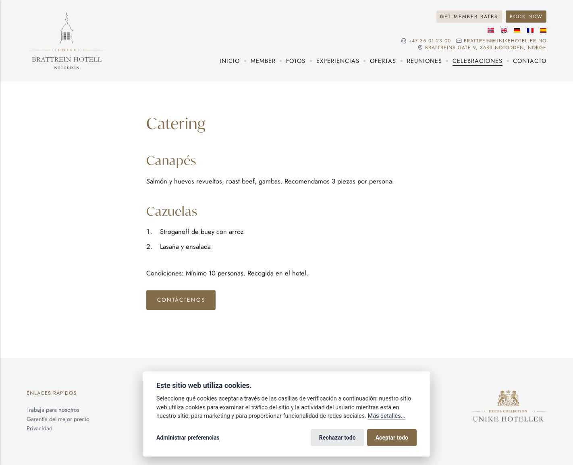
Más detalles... (386, 416)
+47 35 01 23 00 (430, 41)
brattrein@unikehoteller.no (505, 41)
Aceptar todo (392, 437)
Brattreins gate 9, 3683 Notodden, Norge (485, 47)
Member (263, 60)
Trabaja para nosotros (53, 409)
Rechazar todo (337, 437)
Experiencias (337, 60)
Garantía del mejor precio (58, 419)
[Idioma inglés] (504, 30)
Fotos (295, 60)
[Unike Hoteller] (508, 394)
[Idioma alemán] (517, 30)
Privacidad (39, 428)
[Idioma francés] (530, 30)
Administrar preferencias (188, 437)
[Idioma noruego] (491, 30)
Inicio (230, 60)
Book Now (526, 16)
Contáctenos (181, 300)
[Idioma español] (543, 30)
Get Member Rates (469, 16)
